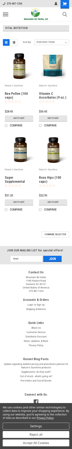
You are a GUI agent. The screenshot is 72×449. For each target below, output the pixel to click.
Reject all (36, 434)
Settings (36, 426)
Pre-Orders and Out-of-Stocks (36, 380)
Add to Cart (18, 118)
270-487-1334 (12, 3)
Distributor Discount (36, 336)
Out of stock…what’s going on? (36, 376)
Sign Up (41, 304)
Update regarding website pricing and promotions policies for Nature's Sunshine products (36, 366)
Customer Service (36, 332)
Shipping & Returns (36, 309)
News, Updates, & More (36, 341)
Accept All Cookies (36, 443)
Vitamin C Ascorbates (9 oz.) (52, 96)
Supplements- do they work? (36, 372)
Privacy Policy (36, 345)
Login (30, 304)
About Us (36, 328)
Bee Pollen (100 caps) (16, 96)
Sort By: (27, 42)
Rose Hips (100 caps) (50, 179)
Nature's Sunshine (14, 85)
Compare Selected (55, 234)
